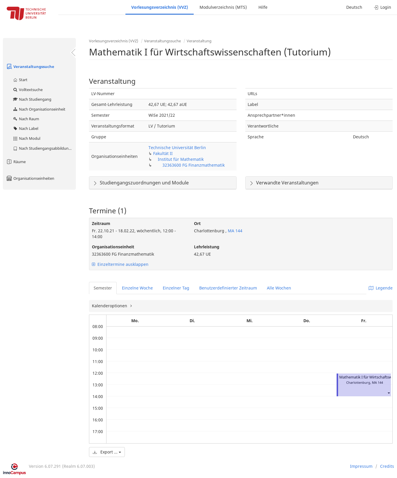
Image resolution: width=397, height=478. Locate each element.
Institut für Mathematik (181, 159)
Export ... (107, 452)
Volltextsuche (28, 89)
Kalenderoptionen (110, 305)
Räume (16, 161)
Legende (381, 288)
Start (20, 79)
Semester (103, 288)
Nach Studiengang (32, 99)
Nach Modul (26, 138)
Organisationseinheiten (30, 178)
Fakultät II (163, 153)
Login (382, 7)
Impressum (361, 466)
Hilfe (262, 7)
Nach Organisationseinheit (39, 109)
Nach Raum (26, 118)
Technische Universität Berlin (177, 147)
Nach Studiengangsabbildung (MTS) (44, 148)
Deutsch (354, 7)
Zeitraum (101, 223)
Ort (197, 223)
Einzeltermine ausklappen (120, 264)
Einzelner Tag (176, 288)
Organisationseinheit (113, 247)
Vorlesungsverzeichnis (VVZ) (159, 7)
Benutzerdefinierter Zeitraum (228, 288)
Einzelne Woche (137, 288)
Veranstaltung (199, 40)
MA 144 (234, 230)
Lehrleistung (206, 247)
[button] (388, 392)
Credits (387, 466)
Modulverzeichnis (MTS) (223, 7)
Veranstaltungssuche (30, 66)
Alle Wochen (279, 288)
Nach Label (25, 128)
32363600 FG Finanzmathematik (193, 165)
